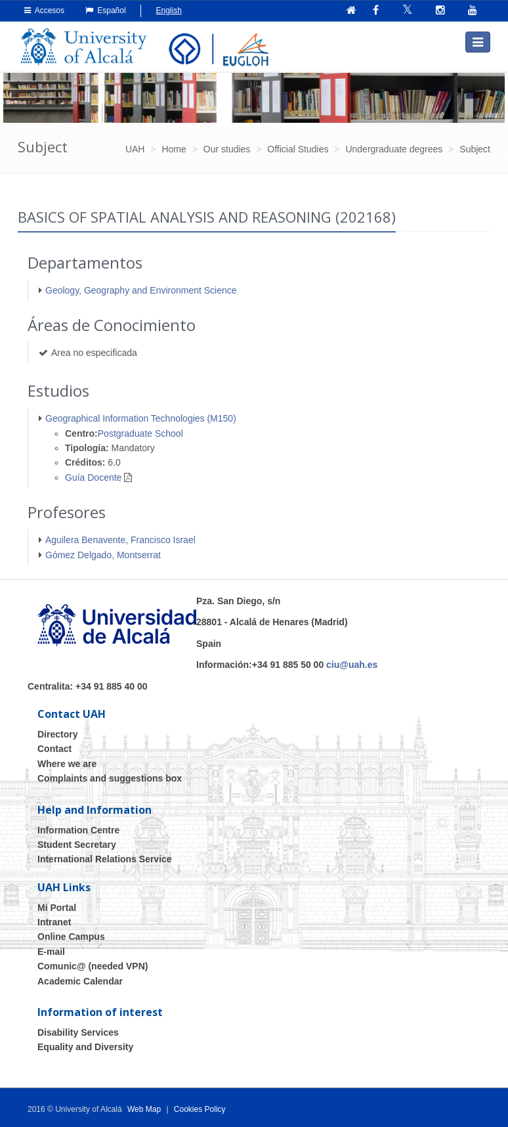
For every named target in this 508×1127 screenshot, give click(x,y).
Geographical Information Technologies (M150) (140, 418)
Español (105, 10)
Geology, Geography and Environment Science (141, 289)
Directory (57, 734)
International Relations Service (104, 859)
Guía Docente (93, 477)
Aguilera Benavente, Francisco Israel (120, 540)
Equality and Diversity (85, 1047)
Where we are (66, 763)
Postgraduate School (140, 433)
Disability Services (78, 1032)
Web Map (144, 1109)
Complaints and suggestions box (109, 778)
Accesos (44, 10)
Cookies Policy (200, 1109)
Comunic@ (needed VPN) (92, 966)
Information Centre (78, 829)
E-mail (51, 951)
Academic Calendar (80, 980)
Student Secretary (76, 844)
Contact (54, 748)
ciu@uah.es (351, 664)
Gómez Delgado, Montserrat (103, 554)
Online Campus (71, 936)
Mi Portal (56, 907)
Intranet (54, 922)
